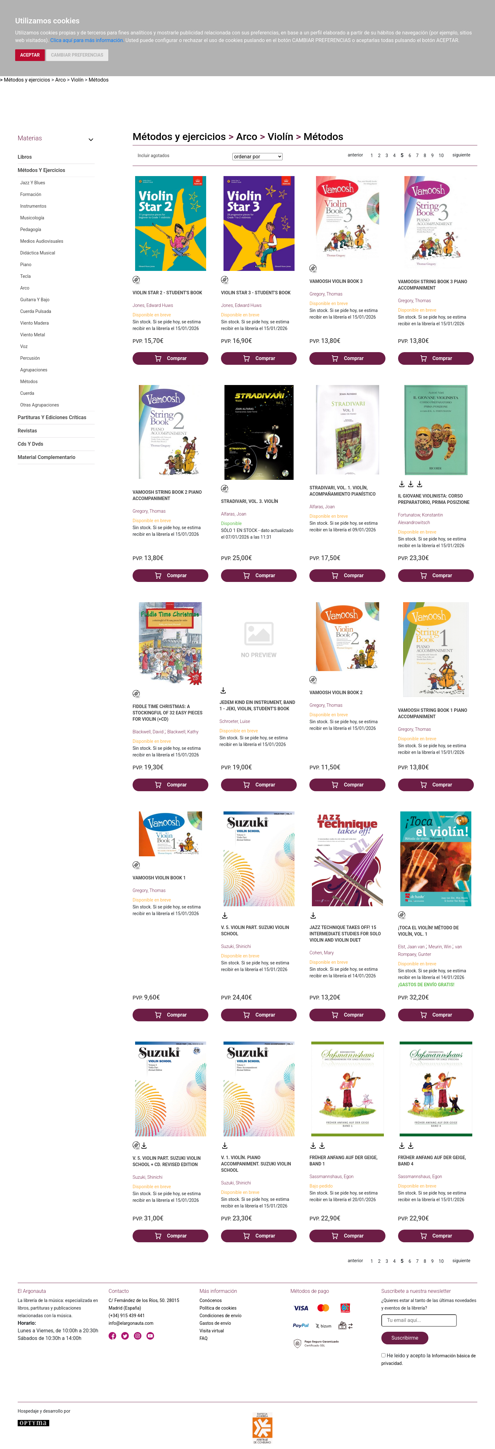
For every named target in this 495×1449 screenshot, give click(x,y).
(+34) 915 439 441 (127, 1315)
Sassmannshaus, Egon (331, 1176)
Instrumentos (33, 206)
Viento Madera (34, 323)
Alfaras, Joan (233, 514)
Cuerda (27, 393)
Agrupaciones (33, 369)
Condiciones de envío (221, 1315)
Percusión (30, 358)
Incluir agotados (153, 155)
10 (441, 155)
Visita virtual (212, 1330)
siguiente (461, 154)
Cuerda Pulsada (35, 311)
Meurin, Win (440, 946)
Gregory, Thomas (325, 294)
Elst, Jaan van (412, 946)
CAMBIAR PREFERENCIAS (77, 55)
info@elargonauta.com (131, 1323)
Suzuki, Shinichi (236, 946)
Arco (60, 80)
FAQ (203, 1338)
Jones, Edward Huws (153, 305)
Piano (26, 264)
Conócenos (211, 1300)
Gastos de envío (215, 1323)
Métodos (99, 80)
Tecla (25, 276)
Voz (23, 346)
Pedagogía (30, 229)
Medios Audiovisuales (41, 241)
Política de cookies (218, 1308)
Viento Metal (32, 334)
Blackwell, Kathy (183, 731)
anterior (355, 154)
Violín (77, 80)
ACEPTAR (30, 55)
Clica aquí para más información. (87, 40)
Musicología (32, 217)
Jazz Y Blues (32, 182)
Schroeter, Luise (234, 721)
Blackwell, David (148, 731)
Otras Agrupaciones (39, 404)
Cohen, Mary (321, 952)
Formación (30, 194)
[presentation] (429, 1382)
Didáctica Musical (37, 252)
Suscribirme (404, 1338)
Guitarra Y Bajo (35, 299)
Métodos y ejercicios (27, 80)
